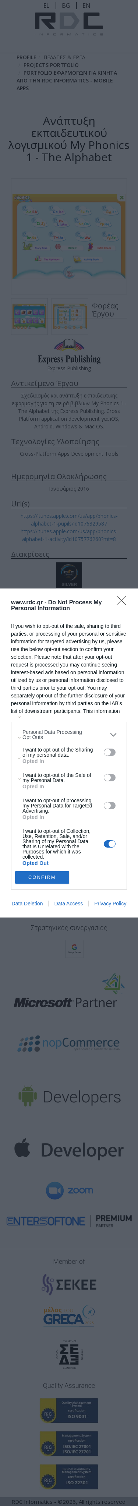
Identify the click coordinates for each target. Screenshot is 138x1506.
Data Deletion (27, 903)
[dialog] (69, 753)
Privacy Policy (110, 903)
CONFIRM (42, 877)
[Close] (124, 603)
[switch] (110, 752)
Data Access (68, 903)
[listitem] (69, 734)
